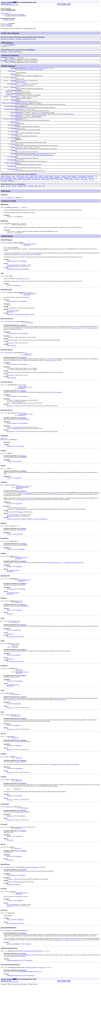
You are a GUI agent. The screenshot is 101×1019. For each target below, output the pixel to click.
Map (18, 84)
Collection (4, 108)
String (22, 84)
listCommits (37, 188)
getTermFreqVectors (17, 125)
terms (13, 175)
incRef (15, 188)
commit (22, 186)
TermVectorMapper (45, 118)
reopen (52, 190)
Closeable (6, 20)
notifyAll (31, 197)
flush (96, 186)
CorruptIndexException (29, 256)
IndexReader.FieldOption (8, 40)
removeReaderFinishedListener (20, 162)
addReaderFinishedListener (19, 70)
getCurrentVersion (43, 187)
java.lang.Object (5, 13)
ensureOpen (90, 186)
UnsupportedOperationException (15, 956)
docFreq (14, 77)
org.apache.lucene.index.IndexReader (13, 14)
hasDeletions (15, 131)
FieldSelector (26, 87)
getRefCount (74, 187)
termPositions (16, 172)
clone (13, 73)
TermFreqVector (8, 114)
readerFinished (45, 190)
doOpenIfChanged (16, 94)
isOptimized (15, 145)
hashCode (20, 197)
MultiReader (4, 59)
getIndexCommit (66, 187)
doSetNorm (15, 101)
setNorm (71, 190)
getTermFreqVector (17, 114)
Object (10, 73)
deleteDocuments (48, 186)
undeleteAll (11, 191)
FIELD (10, 4)
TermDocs (9, 165)
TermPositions (8, 172)
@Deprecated (4, 456)
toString (91, 190)
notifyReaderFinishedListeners (54, 188)
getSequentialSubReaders (19, 111)
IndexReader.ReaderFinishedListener (26, 40)
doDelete (14, 91)
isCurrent (15, 138)
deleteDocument (39, 186)
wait (36, 197)
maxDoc (14, 148)
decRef (31, 186)
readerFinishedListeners (15, 53)
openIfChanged (8, 190)
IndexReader (8, 25)
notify (25, 197)
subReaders (12, 46)
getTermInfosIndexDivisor (86, 187)
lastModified (29, 188)
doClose (14, 80)
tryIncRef (3, 191)
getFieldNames (16, 108)
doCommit (14, 84)
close (17, 186)
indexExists (21, 188)
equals (3, 197)
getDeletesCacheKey (55, 187)
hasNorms (14, 135)
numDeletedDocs (68, 188)
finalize (8, 197)
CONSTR (13, 4)
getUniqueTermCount (6, 188)
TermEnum (9, 175)
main (43, 188)
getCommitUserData (10, 187)
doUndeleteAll (16, 104)
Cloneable (11, 20)
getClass (14, 197)
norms (13, 152)
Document (9, 87)
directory (57, 186)
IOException (26, 257)
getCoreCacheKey (32, 187)
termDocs (14, 165)
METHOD (17, 4)
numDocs (14, 158)
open (75, 188)
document (14, 87)
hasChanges (4, 53)
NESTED (6, 4)
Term (18, 77)
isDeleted (15, 141)
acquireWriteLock (6, 186)
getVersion (15, 128)
